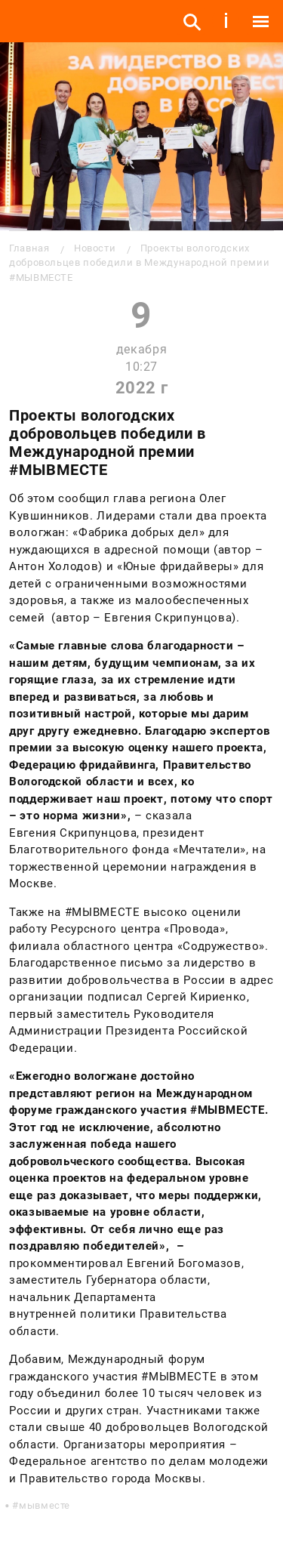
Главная (29, 248)
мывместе (44, 1505)
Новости (94, 248)
